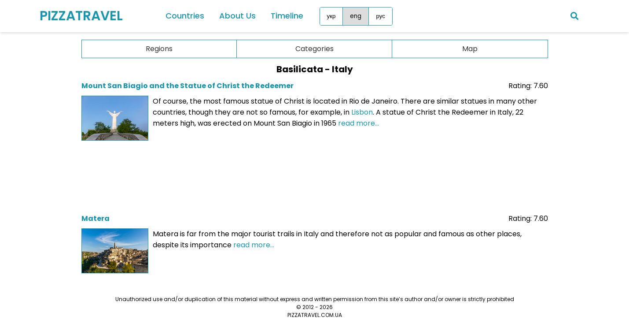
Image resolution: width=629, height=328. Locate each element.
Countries (185, 15)
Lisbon (362, 112)
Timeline (287, 15)
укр (331, 16)
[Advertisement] (314, 174)
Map (470, 49)
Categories (314, 49)
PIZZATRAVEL (81, 16)
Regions (159, 49)
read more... (358, 123)
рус (380, 16)
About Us (237, 15)
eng (355, 16)
